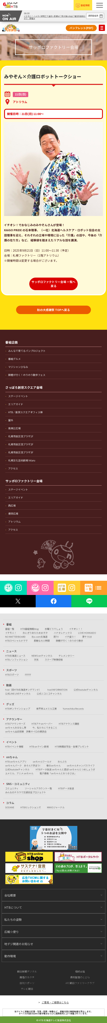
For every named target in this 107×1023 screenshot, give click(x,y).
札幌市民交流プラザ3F (20, 452)
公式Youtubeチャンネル (86, 689)
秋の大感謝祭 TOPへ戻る (53, 310)
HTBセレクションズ (30, 807)
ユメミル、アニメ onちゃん (19, 773)
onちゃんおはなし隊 (15, 727)
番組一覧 (9, 628)
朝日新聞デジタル (27, 971)
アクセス (13, 468)
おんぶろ (62, 761)
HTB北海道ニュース (15, 655)
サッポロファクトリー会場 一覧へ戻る (53, 284)
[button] (100, 5)
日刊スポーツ (27, 983)
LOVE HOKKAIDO (87, 632)
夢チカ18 (87, 636)
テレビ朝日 (27, 988)
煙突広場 (13, 513)
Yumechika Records (73, 708)
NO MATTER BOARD (15, 636)
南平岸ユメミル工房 (46, 708)
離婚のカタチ (27, 977)
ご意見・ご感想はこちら (55, 1002)
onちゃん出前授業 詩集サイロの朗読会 (26, 731)
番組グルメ (14, 358)
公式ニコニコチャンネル (49, 693)
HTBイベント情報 (14, 746)
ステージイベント (18, 396)
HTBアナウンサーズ (15, 723)
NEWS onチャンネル (42, 655)
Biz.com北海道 (39, 636)
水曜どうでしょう (54, 628)
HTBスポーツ (12, 674)
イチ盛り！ (70, 636)
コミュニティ (12, 788)
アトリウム (14, 521)
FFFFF (28, 674)
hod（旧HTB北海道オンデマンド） (23, 689)
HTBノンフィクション (16, 659)
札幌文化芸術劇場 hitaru (21, 460)
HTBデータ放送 (66, 788)
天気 (36, 659)
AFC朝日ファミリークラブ (80, 983)
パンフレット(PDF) (81, 28)
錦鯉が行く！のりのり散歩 (69, 640)
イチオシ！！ (76, 628)
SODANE (9, 807)
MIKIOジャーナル (56, 807)
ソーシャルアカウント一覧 (38, 788)
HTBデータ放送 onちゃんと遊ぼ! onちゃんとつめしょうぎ (65, 769)
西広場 (12, 505)
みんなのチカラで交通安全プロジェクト (25, 792)
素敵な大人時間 (42, 640)
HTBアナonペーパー (42, 723)
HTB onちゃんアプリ (16, 761)
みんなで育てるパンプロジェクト (27, 350)
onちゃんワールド (42, 761)
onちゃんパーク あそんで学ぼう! (22, 765)
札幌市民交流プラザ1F (20, 436)
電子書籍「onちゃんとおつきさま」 (58, 773)
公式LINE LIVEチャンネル (18, 693)
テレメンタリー (66, 655)
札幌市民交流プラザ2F (20, 444)
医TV (56, 636)
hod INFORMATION (57, 689)
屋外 (10, 420)
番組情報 (85, 5)
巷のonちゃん (53, 765)
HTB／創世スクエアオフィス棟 (25, 412)
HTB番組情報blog (29, 628)
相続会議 (80, 971)
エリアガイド (15, 404)
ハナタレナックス (63, 632)
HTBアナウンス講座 (69, 723)
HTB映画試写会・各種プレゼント (72, 746)
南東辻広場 (14, 428)
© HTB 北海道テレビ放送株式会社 (53, 1020)
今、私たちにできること (44, 727)
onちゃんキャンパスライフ (81, 765)
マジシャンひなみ (18, 366)
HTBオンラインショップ (17, 708)
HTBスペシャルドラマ (16, 640)
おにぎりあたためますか (35, 632)
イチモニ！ (10, 632)
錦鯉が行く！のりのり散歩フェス (26, 375)
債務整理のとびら (80, 977)
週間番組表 (93, 15)
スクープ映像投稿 (54, 659)
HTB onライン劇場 (39, 746)
